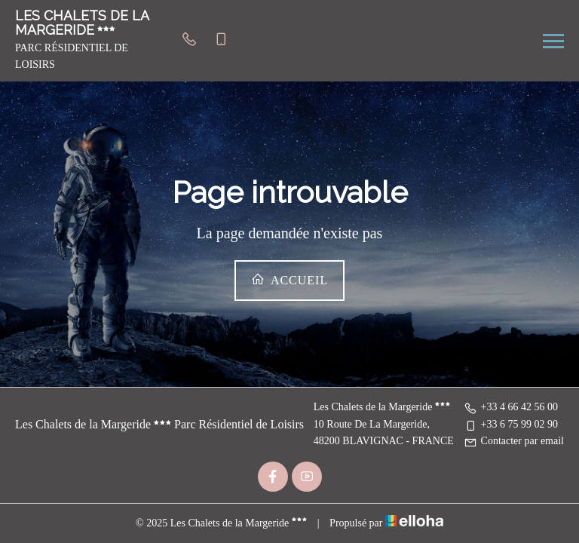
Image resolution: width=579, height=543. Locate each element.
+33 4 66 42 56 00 (511, 407)
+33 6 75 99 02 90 (511, 424)
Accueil (289, 279)
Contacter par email (514, 440)
